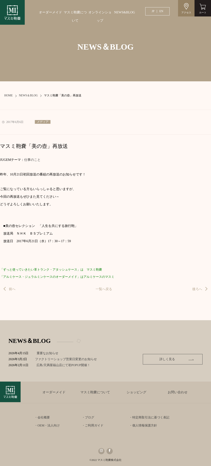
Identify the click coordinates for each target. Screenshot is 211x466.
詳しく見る (175, 359)
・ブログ (88, 417)
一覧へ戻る (104, 289)
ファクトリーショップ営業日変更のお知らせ (66, 359)
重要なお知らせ (48, 353)
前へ (12, 289)
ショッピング (136, 392)
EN (161, 11)
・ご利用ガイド (92, 425)
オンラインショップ (99, 16)
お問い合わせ (178, 392)
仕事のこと (32, 159)
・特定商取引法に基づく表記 (149, 417)
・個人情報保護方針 (143, 425)
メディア (42, 121)
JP (153, 11)
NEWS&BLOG (124, 12)
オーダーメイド (50, 12)
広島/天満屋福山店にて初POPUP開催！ (67, 365)
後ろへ (197, 289)
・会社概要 (42, 417)
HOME (8, 95)
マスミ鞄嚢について (75, 16)
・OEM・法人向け (47, 425)
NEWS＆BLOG (28, 95)
